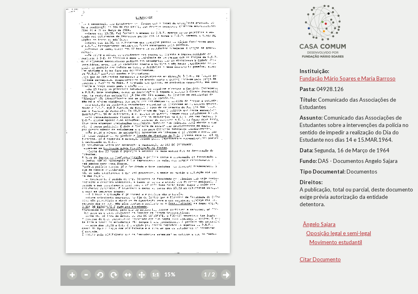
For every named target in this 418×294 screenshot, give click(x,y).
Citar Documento (320, 259)
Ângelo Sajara (319, 224)
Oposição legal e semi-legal (338, 233)
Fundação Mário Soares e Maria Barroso (348, 78)
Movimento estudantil (335, 242)
